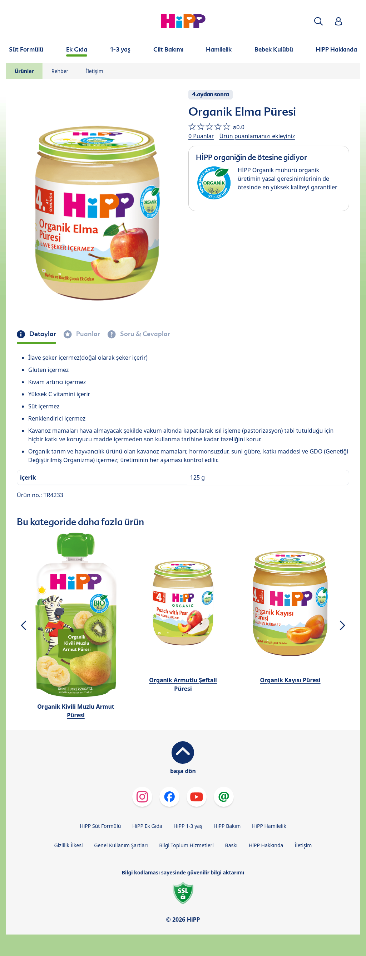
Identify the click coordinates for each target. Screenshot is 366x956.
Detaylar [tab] (42, 334)
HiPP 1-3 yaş (188, 825)
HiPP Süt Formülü (100, 825)
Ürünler (24, 71)
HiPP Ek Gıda (147, 825)
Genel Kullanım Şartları (121, 845)
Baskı (231, 845)
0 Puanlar (201, 136)
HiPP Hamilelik (269, 825)
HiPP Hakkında (266, 845)
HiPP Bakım (227, 825)
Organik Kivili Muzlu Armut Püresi (75, 711)
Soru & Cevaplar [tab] (144, 334)
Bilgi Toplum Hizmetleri (186, 845)
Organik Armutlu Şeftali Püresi (183, 684)
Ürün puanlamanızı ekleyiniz (257, 136)
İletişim (94, 71)
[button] (318, 21)
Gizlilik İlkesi (68, 845)
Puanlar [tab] (87, 334)
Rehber (60, 71)
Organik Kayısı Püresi (290, 680)
